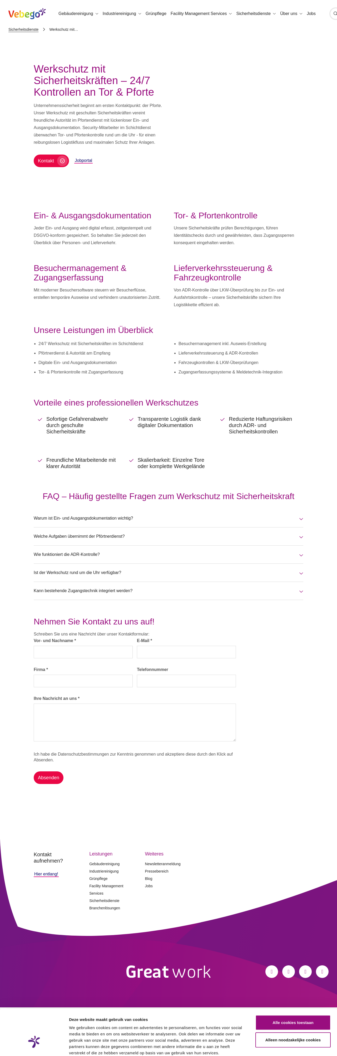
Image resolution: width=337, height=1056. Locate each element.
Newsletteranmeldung (162, 864)
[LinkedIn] (305, 971)
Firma (41, 669)
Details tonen (284, 1045)
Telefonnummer (152, 669)
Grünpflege (156, 13)
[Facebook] (271, 971)
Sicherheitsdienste (23, 29)
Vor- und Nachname (55, 640)
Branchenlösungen (104, 908)
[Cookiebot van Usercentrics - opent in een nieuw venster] (34, 1046)
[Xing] (322, 971)
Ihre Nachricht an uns (57, 698)
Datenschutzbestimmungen (83, 754)
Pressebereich (156, 871)
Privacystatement (86, 1024)
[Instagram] (288, 971)
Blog (148, 878)
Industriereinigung (103, 871)
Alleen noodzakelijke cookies (293, 1005)
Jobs (311, 13)
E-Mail (144, 640)
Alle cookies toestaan (293, 987)
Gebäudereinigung (104, 864)
